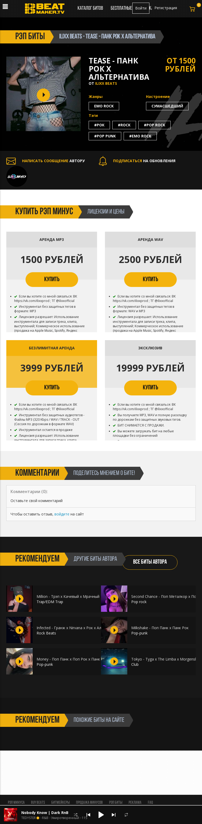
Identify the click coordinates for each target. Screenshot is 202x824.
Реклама (135, 803)
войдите (61, 514)
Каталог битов (90, 8)
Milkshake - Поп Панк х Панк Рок (160, 627)
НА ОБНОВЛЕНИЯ (137, 160)
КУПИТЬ (51, 279)
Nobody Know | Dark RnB (44, 812)
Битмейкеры (60, 803)
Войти (141, 8)
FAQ (150, 803)
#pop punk (105, 135)
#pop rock (154, 124)
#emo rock (140, 135)
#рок (99, 124)
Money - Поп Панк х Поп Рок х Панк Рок (72, 659)
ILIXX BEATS (106, 83)
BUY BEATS (38, 803)
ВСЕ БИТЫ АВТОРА (150, 562)
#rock (124, 124)
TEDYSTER (28, 818)
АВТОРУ (45, 160)
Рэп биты (115, 803)
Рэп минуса (16, 803)
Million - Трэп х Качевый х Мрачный (68, 596)
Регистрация (165, 7)
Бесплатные (122, 8)
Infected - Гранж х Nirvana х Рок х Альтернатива (79, 627)
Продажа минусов (89, 803)
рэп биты (30, 37)
